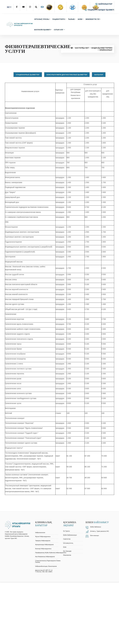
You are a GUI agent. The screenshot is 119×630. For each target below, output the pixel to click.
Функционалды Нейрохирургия (44, 544)
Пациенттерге (58, 19)
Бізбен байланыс (95, 527)
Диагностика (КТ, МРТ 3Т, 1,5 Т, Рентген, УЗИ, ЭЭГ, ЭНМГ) (43, 571)
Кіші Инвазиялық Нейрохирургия (45, 556)
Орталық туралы (41, 19)
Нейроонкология (40, 532)
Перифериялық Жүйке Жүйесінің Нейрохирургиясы (50, 552)
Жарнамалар (67, 555)
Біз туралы (66, 531)
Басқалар (98, 75)
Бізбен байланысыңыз (70, 535)
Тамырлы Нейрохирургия (42, 540)
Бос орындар (67, 551)
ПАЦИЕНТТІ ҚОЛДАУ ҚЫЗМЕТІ (99, 10)
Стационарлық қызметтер (27, 75)
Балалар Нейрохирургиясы (43, 548)
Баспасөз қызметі (42, 30)
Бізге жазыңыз (94, 535)
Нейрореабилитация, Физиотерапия (46, 566)
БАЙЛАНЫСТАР (103, 4)
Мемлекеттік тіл (92, 19)
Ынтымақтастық (68, 543)
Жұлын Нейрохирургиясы (43, 536)
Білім (80, 19)
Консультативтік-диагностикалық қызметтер (67, 75)
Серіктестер (66, 539)
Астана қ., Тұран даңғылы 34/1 (99, 531)
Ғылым (71, 19)
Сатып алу (59, 30)
